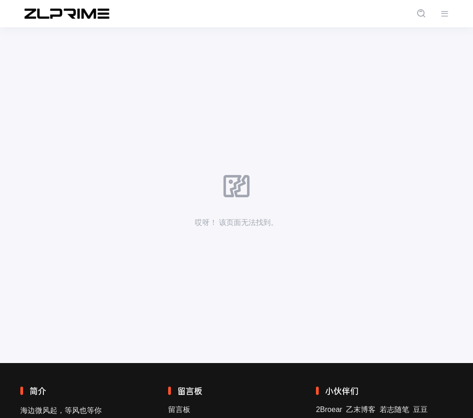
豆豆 (420, 409)
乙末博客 (361, 409)
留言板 (179, 409)
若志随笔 (394, 409)
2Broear (329, 409)
